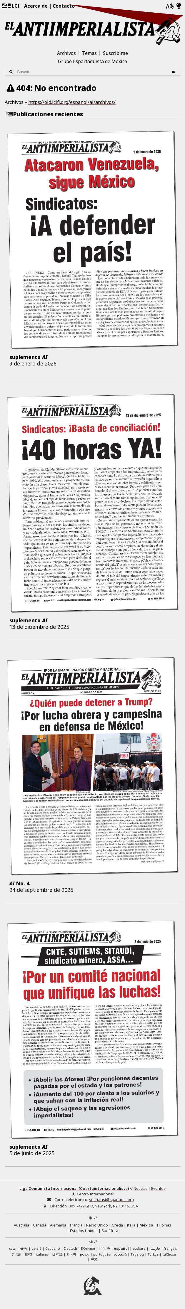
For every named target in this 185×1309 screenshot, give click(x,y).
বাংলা (24, 1248)
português (101, 1254)
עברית (16, 1254)
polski (84, 1254)
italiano (42, 1254)
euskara (139, 1248)
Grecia (117, 1225)
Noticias (140, 1188)
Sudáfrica (109, 1230)
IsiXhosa (169, 1254)
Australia (21, 1225)
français (170, 1248)
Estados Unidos (84, 1230)
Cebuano (52, 1248)
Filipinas (164, 1225)
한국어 (71, 1254)
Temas (89, 53)
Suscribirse (115, 53)
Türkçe (153, 1254)
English (104, 1248)
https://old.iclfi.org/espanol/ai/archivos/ (72, 102)
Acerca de (36, 6)
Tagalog (137, 1254)
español (121, 1248)
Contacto (64, 6)
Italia (131, 1225)
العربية (12, 1249)
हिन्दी (28, 1254)
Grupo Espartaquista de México (92, 61)
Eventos (158, 1188)
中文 (94, 1259)
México (146, 1225)
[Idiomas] (169, 6)
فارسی (154, 1248)
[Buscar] (174, 71)
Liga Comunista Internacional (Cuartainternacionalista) (74, 1188)
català (36, 1248)
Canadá (39, 1225)
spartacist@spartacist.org (111, 1199)
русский (120, 1254)
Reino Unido (97, 1225)
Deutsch (70, 1248)
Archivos (66, 53)
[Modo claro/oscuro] (179, 6)
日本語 (57, 1254)
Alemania (58, 1225)
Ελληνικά (88, 1248)
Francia (76, 1225)
